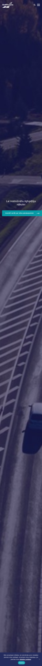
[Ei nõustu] (39, 659)
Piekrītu (21, 663)
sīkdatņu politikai (25, 659)
